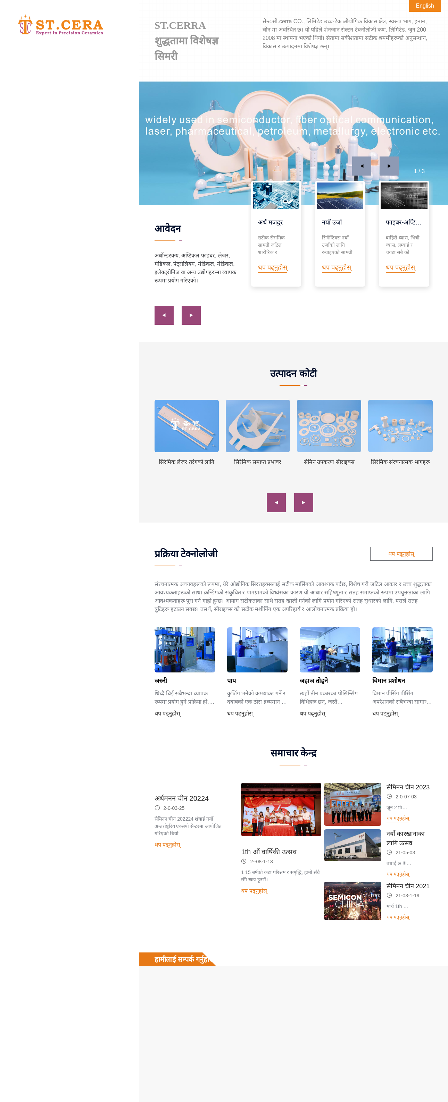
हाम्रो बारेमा (25, 152)
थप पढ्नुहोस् (401, 554)
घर (16, 74)
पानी (54, 105)
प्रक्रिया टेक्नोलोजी (54, 137)
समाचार (22, 168)
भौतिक (54, 121)
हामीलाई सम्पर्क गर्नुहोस (38, 183)
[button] (361, 166)
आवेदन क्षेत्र (54, 90)
